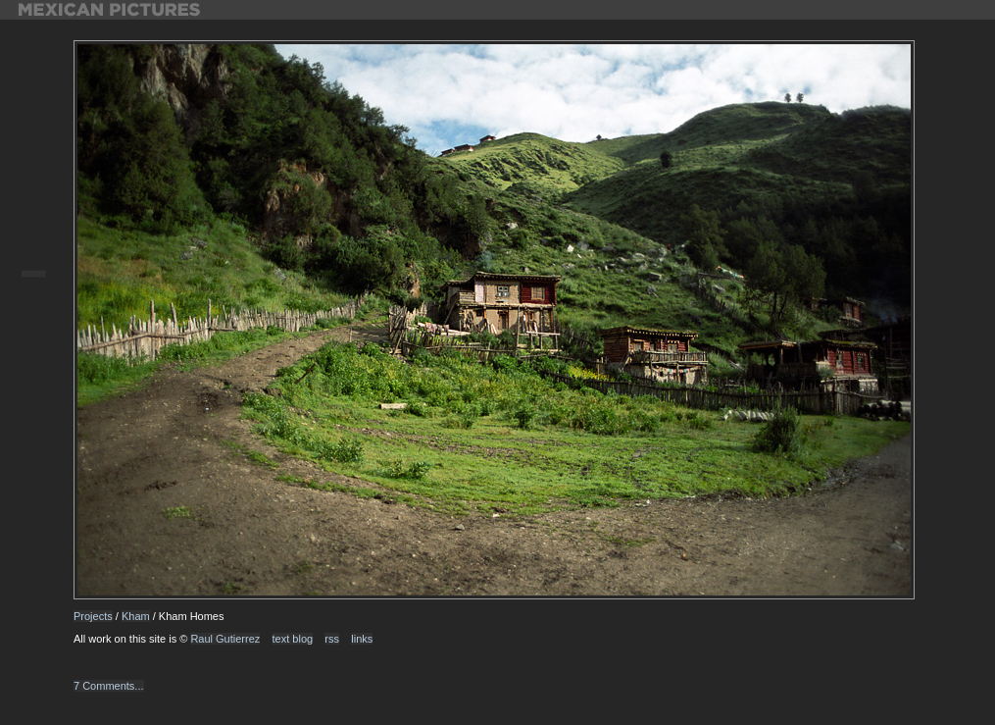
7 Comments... (109, 686)
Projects (93, 616)
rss (331, 639)
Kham (136, 616)
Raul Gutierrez (225, 639)
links (362, 639)
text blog (293, 639)
